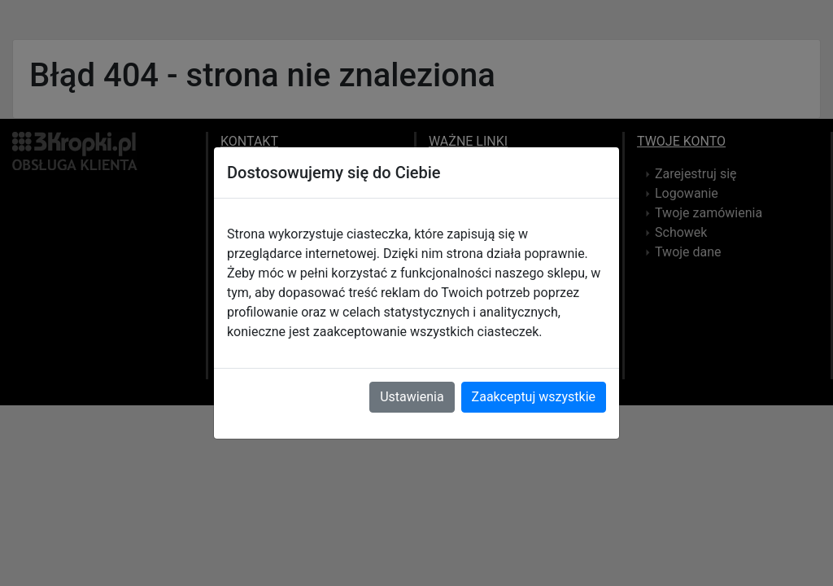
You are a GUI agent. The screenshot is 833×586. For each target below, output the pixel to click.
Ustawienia (411, 397)
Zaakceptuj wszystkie (533, 397)
